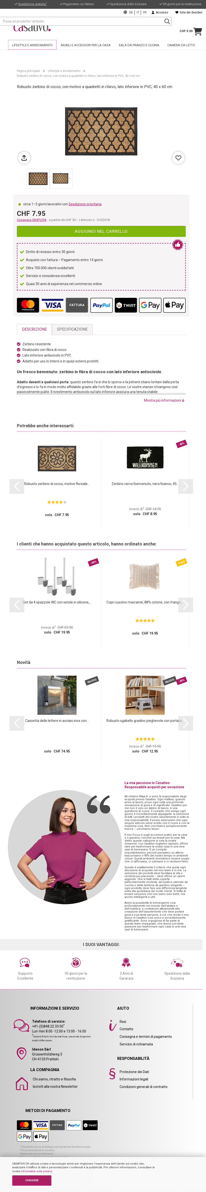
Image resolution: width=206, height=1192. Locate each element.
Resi (123, 1022)
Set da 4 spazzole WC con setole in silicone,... (57, 602)
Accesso (160, 12)
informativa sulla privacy (36, 1171)
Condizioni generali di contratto (144, 1087)
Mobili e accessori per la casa (86, 44)
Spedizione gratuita (32, 4)
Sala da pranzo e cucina (139, 44)
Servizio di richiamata (136, 1044)
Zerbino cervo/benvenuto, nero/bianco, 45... (145, 484)
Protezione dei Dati (134, 1072)
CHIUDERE (31, 1180)
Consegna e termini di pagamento (146, 1037)
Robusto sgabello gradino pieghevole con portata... (145, 721)
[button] (17, 486)
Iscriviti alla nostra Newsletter (55, 1086)
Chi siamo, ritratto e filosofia (54, 1079)
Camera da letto (181, 44)
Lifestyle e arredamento (32, 44)
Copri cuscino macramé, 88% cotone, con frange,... (145, 602)
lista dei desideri (188, 12)
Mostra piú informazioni (164, 400)
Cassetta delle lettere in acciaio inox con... (57, 721)
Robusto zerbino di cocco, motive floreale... (57, 484)
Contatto (126, 1029)
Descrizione (34, 329)
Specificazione (72, 329)
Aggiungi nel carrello (101, 231)
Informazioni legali (134, 1079)
